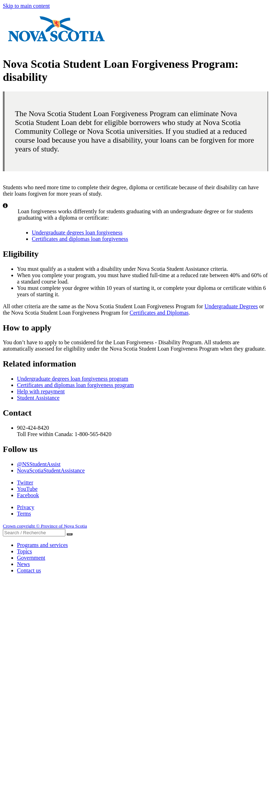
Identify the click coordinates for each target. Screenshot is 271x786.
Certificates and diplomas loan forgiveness (80, 239)
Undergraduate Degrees (231, 306)
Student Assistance (38, 398)
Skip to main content (26, 6)
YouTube (27, 489)
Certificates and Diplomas (159, 313)
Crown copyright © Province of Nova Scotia (45, 526)
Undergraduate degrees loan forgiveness (77, 233)
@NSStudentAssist (38, 464)
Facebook (28, 495)
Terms (24, 514)
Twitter (25, 483)
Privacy (25, 507)
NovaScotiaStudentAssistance (51, 471)
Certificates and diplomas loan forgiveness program (75, 385)
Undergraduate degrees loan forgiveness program (72, 379)
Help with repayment (41, 391)
